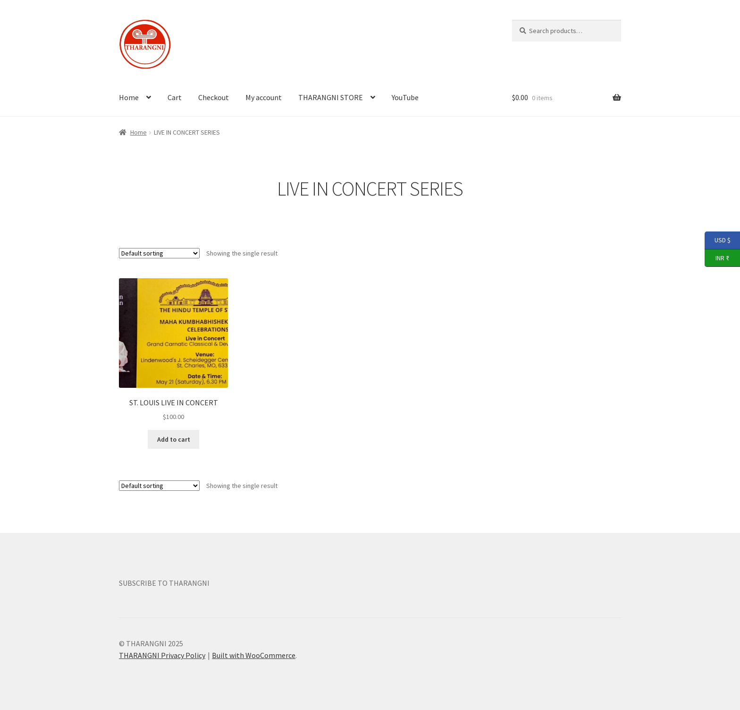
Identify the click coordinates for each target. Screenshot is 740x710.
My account (263, 97)
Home (129, 97)
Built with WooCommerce (253, 655)
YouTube (405, 97)
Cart (175, 97)
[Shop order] (159, 253)
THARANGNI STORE (330, 97)
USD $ (718, 240)
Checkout (213, 97)
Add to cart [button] (173, 439)
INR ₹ (717, 258)
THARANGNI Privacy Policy (162, 655)
